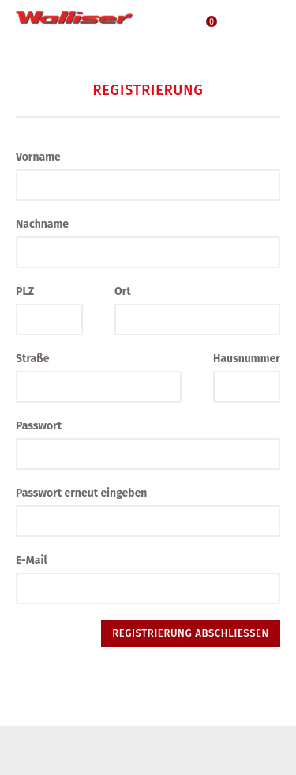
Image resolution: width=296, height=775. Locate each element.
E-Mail (31, 560)
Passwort (39, 426)
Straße (32, 358)
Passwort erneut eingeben (81, 493)
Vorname (38, 157)
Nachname (42, 224)
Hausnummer (246, 358)
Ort (122, 291)
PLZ (25, 291)
